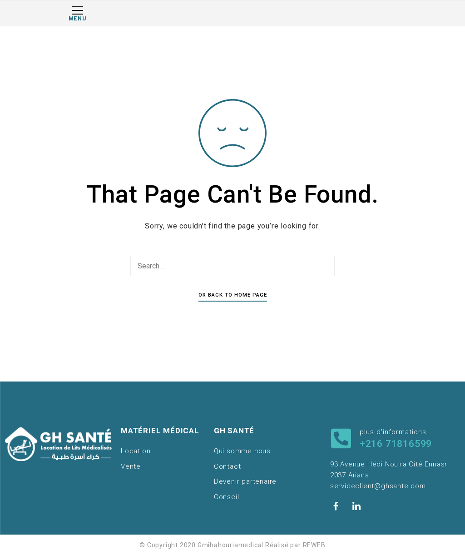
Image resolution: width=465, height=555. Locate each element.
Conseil (226, 497)
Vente (131, 466)
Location (135, 451)
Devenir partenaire (245, 481)
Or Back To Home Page (232, 295)
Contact (227, 466)
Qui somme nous (242, 451)
